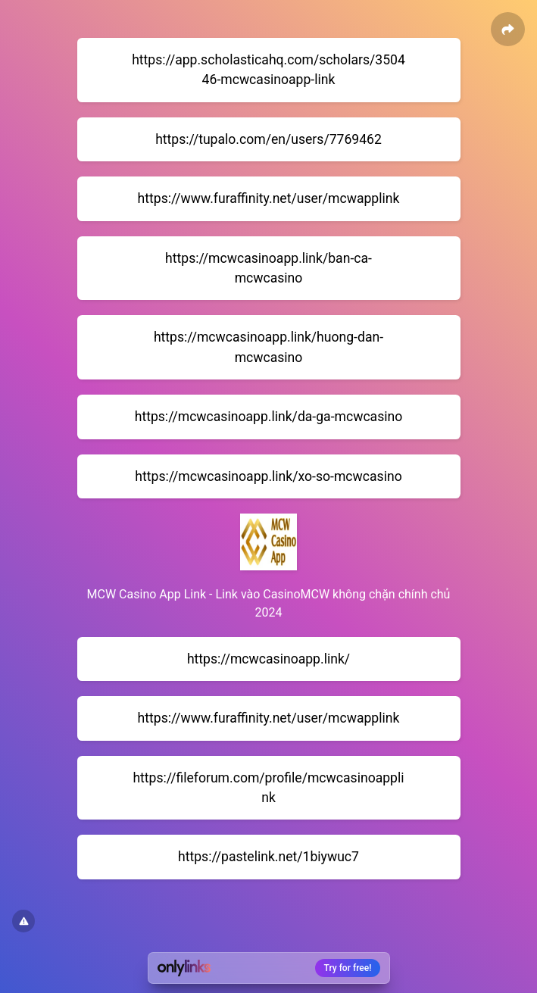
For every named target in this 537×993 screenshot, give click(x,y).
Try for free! (348, 968)
